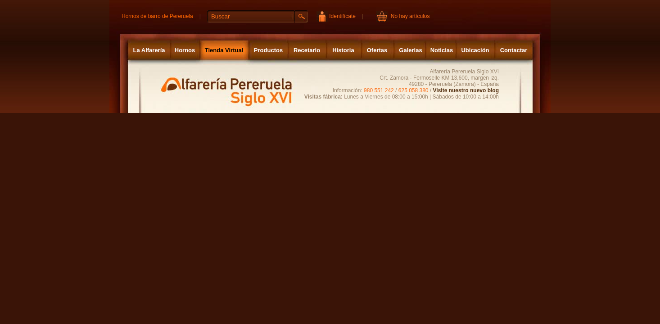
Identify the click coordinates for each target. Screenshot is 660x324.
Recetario (307, 50)
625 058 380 (413, 90)
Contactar (514, 50)
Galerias (410, 50)
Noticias (441, 50)
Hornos (185, 50)
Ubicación (475, 50)
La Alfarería (149, 50)
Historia (343, 50)
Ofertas (377, 50)
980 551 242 (379, 90)
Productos (268, 50)
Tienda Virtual (224, 50)
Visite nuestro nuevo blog (466, 90)
